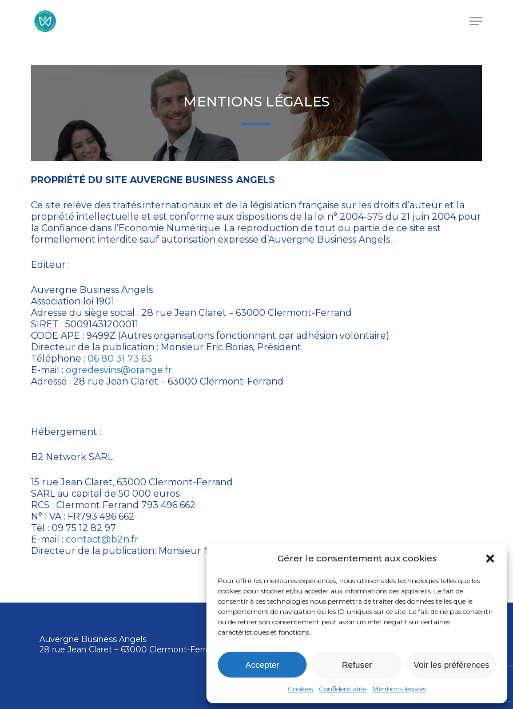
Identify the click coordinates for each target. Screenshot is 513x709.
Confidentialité (343, 688)
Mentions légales (399, 688)
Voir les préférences (451, 665)
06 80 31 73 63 (120, 358)
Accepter (262, 665)
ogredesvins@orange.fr (119, 370)
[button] (490, 558)
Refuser (357, 665)
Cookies (300, 688)
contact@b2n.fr (102, 539)
